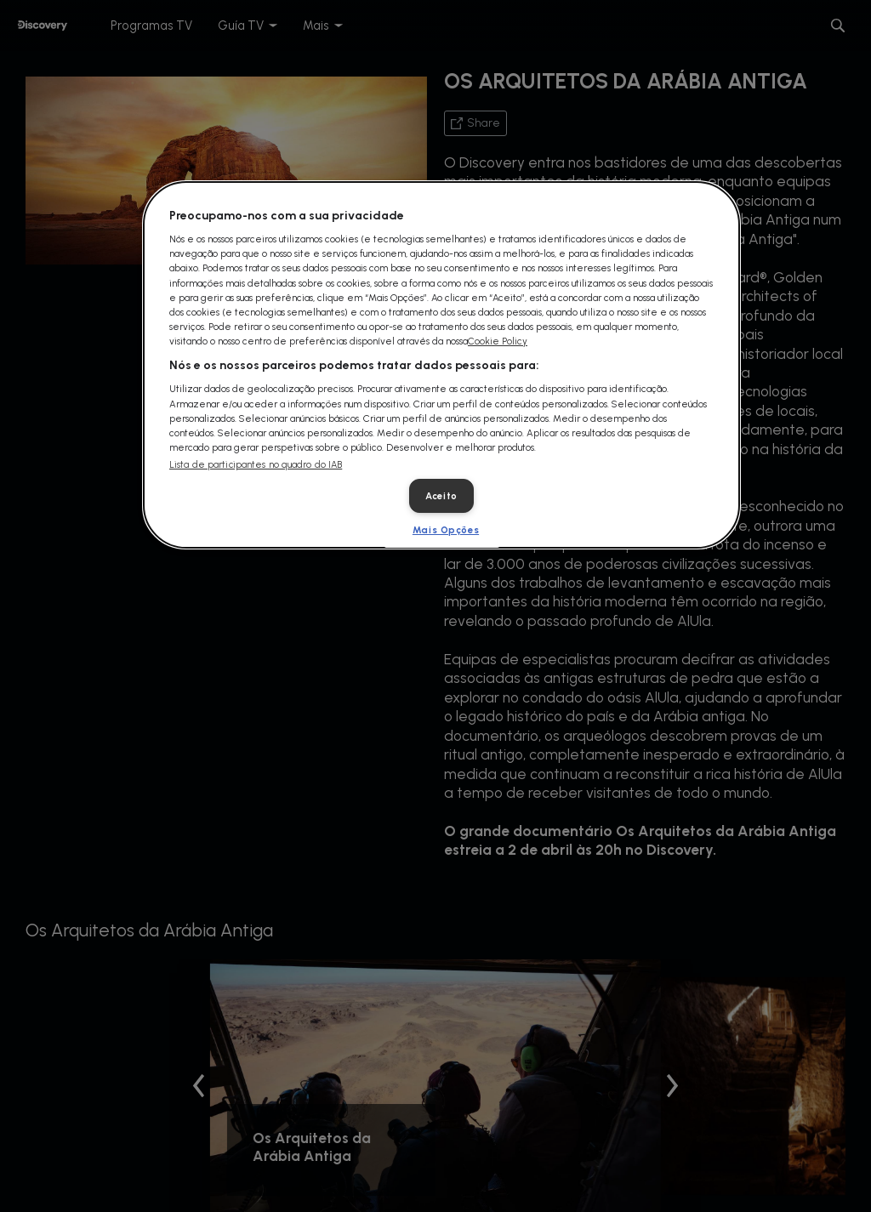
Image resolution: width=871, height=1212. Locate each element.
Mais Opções (446, 530)
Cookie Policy (497, 341)
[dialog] (441, 365)
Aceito (441, 496)
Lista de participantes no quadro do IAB (255, 464)
